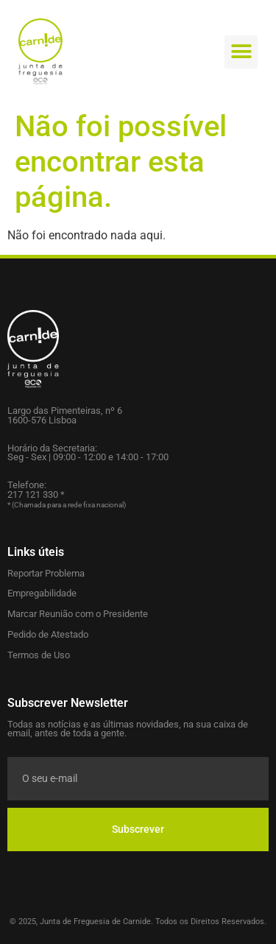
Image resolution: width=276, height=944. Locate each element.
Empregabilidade (42, 593)
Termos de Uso (38, 655)
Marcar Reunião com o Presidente (77, 613)
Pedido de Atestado (47, 634)
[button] (241, 51)
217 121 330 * (36, 494)
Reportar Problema (46, 573)
